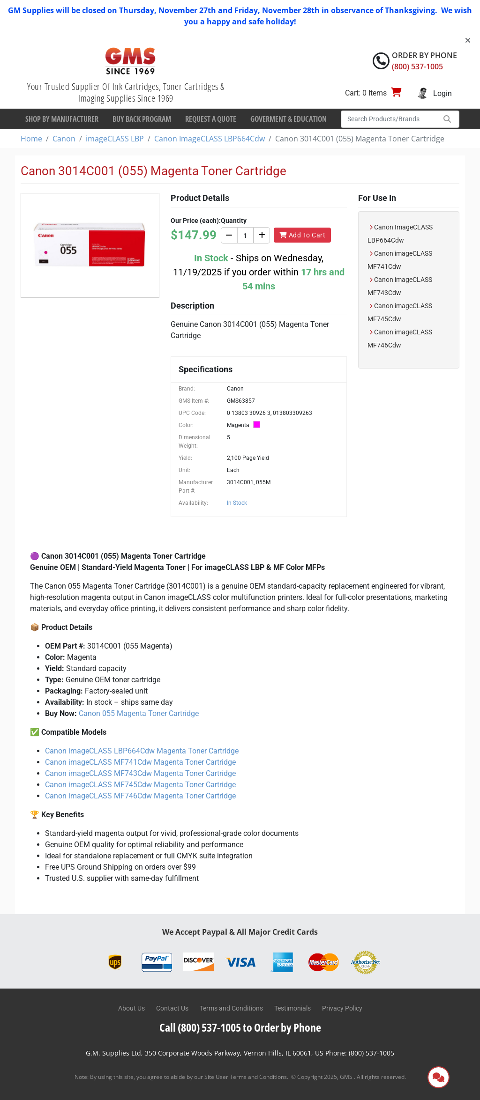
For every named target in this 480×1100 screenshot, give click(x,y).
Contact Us (172, 1008)
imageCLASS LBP (115, 138)
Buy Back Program (141, 119)
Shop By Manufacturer (61, 119)
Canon (63, 138)
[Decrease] (229, 235)
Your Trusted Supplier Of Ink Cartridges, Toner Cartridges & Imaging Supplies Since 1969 (126, 92)
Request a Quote (210, 119)
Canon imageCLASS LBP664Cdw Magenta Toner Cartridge (142, 750)
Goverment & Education (288, 119)
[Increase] (262, 235)
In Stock (237, 503)
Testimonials (292, 1008)
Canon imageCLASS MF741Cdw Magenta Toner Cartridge (140, 762)
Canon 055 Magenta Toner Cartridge (139, 713)
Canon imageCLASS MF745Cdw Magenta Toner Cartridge (140, 784)
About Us (131, 1008)
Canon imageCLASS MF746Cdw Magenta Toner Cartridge (140, 795)
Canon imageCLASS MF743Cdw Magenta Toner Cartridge (140, 773)
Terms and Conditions (231, 1008)
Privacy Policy (342, 1008)
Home (31, 138)
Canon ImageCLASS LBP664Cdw (209, 138)
